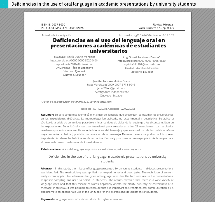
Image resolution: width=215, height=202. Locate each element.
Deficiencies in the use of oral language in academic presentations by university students (103, 4)
